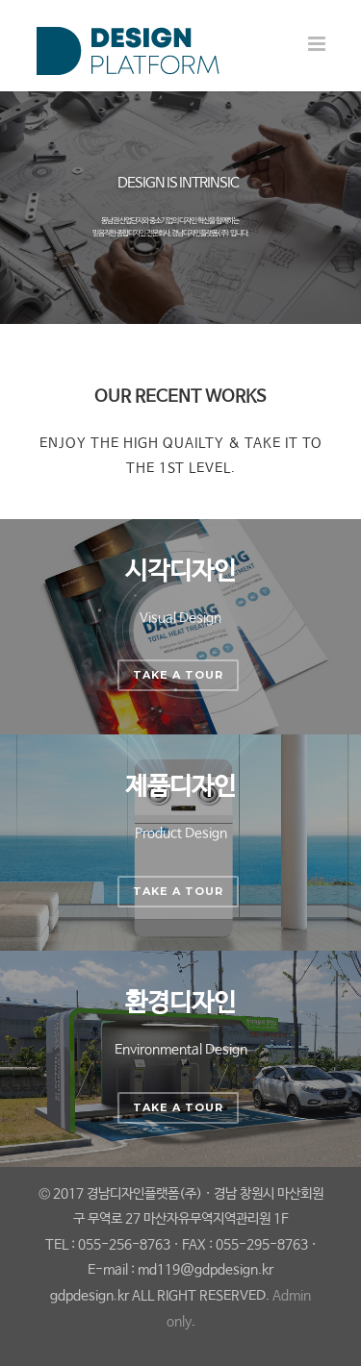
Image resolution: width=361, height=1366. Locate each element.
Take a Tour (178, 675)
